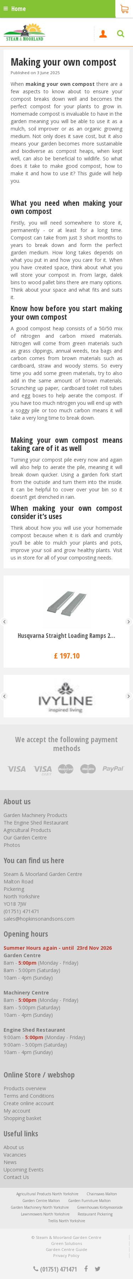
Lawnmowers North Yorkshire (45, 1214)
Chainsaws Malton (102, 1193)
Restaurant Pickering (95, 1214)
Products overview (25, 1088)
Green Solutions (66, 1243)
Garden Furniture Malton (89, 1200)
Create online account (29, 1103)
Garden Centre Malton (41, 1200)
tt (97, 1269)
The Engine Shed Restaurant (36, 822)
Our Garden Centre (25, 837)
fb (86, 1269)
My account (17, 1110)
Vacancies (15, 1154)
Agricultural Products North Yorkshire (47, 1193)
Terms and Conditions (29, 1095)
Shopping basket (22, 1118)
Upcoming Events (24, 1169)
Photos (12, 845)
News (10, 1162)
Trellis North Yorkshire (66, 1220)
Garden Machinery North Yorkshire (40, 1207)
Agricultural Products (27, 830)
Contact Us (16, 1177)
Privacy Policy (66, 1255)
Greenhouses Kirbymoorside (100, 1207)
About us (14, 1147)
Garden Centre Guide (66, 1249)
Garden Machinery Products (35, 815)
